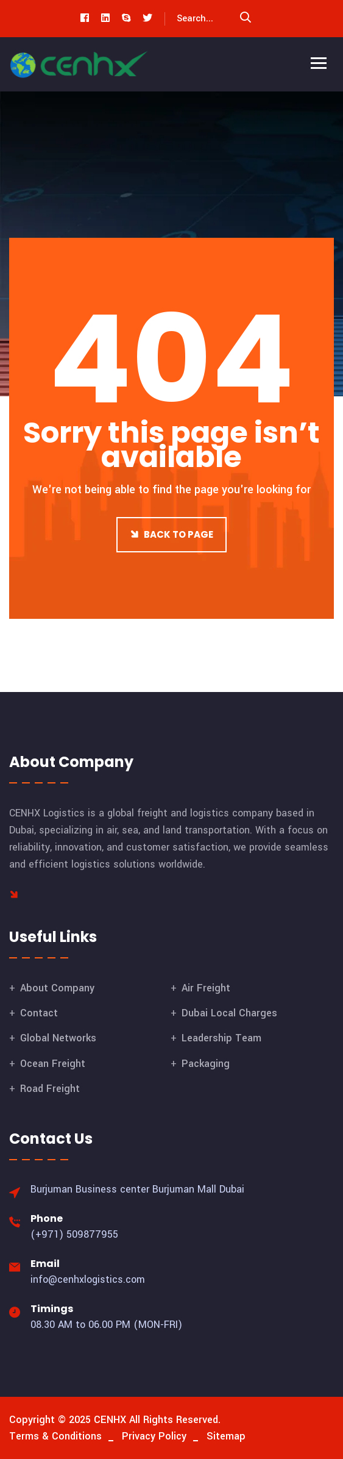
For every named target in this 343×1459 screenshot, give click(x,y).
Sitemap (226, 1436)
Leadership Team (221, 1038)
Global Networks (58, 1038)
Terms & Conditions (55, 1436)
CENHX (110, 1420)
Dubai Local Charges (229, 1013)
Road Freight (50, 1089)
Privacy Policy (154, 1436)
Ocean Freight (52, 1064)
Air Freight (206, 988)
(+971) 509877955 (74, 1234)
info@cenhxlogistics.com (87, 1279)
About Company (57, 988)
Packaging (206, 1064)
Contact (39, 1013)
